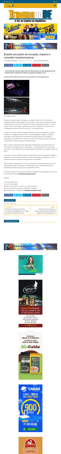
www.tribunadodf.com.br (42, 60)
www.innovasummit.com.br (27, 174)
